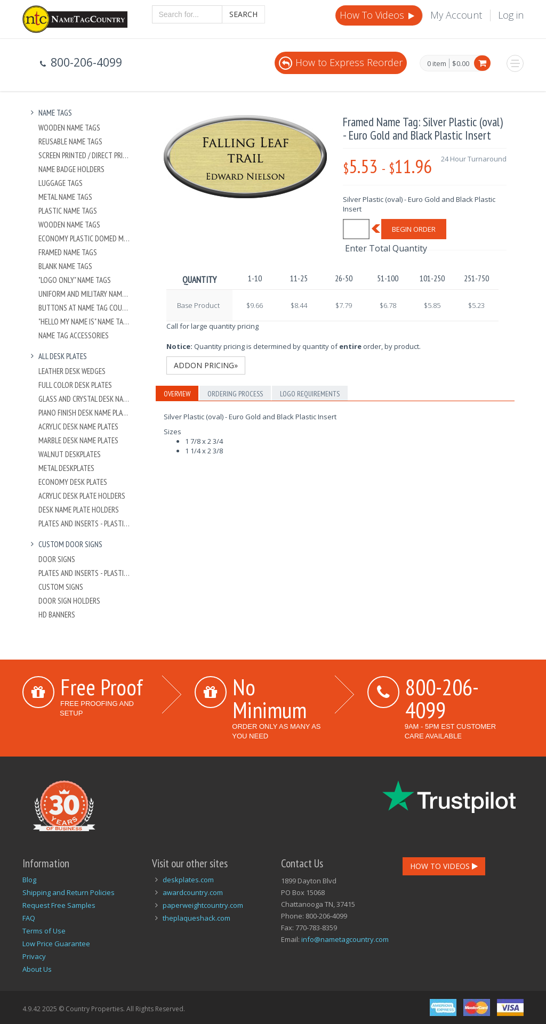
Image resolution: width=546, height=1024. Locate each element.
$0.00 (460, 63)
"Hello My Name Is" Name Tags (84, 321)
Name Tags (50, 113)
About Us (37, 969)
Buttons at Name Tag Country (84, 308)
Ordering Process (235, 394)
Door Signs (56, 559)
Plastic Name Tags (67, 211)
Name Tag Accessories (73, 335)
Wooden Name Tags (69, 128)
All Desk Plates (57, 356)
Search (243, 14)
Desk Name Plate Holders (78, 510)
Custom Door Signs (65, 544)
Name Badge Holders (71, 169)
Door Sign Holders (69, 601)
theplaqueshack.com (196, 918)
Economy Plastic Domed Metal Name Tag (84, 238)
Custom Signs (60, 587)
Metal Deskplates (66, 468)
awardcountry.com (193, 892)
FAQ (28, 918)
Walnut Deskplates (69, 454)
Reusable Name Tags (70, 141)
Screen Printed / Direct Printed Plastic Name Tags (84, 155)
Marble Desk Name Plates (78, 440)
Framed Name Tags (67, 252)
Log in (511, 15)
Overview (177, 394)
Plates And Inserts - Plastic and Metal (84, 523)
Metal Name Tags (65, 197)
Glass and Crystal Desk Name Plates (84, 399)
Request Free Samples (58, 905)
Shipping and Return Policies (68, 892)
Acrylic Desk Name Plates (78, 426)
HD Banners (56, 614)
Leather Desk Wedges (72, 371)
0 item (436, 64)
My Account (456, 15)
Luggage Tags (60, 183)
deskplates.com (188, 879)
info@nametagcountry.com (345, 939)
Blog (29, 879)
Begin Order (414, 229)
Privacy (34, 956)
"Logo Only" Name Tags (74, 280)
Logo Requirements (310, 394)
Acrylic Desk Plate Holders (81, 496)
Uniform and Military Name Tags (84, 294)
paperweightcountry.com (203, 905)
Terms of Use (44, 931)
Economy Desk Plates (72, 482)
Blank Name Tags (65, 266)
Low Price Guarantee (56, 943)
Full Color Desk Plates (75, 385)
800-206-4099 (442, 698)
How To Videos (378, 15)
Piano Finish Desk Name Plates (84, 413)
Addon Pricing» (206, 365)
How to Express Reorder (341, 62)
